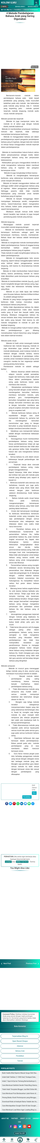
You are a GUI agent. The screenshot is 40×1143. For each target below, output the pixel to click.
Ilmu (34, 793)
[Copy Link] (32, 803)
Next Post (7, 963)
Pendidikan (27, 797)
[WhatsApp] (18, 803)
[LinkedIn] (21, 803)
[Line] (29, 803)
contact (8, 862)
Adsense (20, 1046)
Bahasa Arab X (20, 6)
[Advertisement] (20, 43)
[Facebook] (6, 803)
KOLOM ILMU (8, 2)
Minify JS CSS (25, 1118)
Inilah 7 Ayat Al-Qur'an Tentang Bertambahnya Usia (20, 1081)
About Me (5, 1118)
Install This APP (20, 1133)
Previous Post (31, 963)
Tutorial (20, 1061)
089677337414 (22, 862)
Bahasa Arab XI (33, 6)
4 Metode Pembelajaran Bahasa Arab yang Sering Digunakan (20, 16)
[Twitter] (10, 803)
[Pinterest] (14, 803)
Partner (14, 1118)
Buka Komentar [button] (20, 1026)
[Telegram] (25, 803)
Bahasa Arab (20, 1051)
